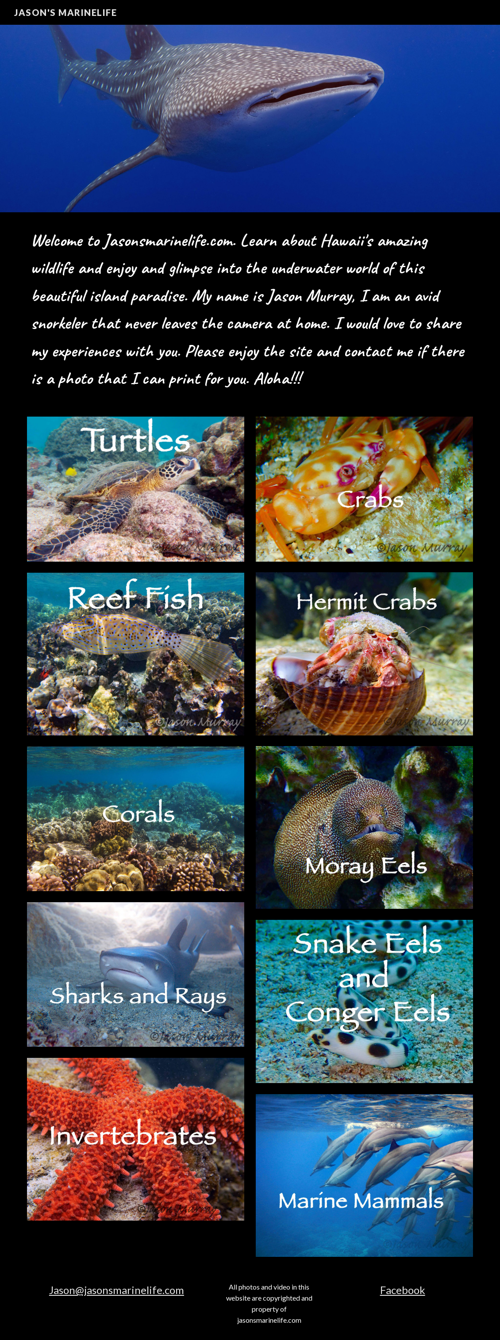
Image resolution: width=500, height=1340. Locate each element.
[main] (250, 309)
